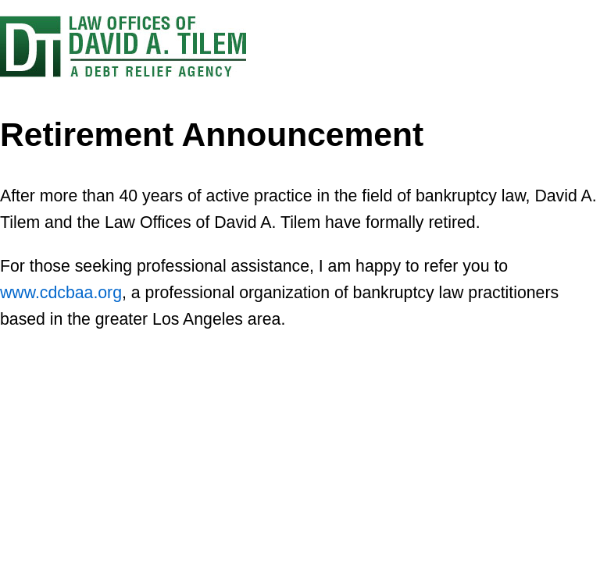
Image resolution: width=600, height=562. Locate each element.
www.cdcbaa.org (61, 292)
